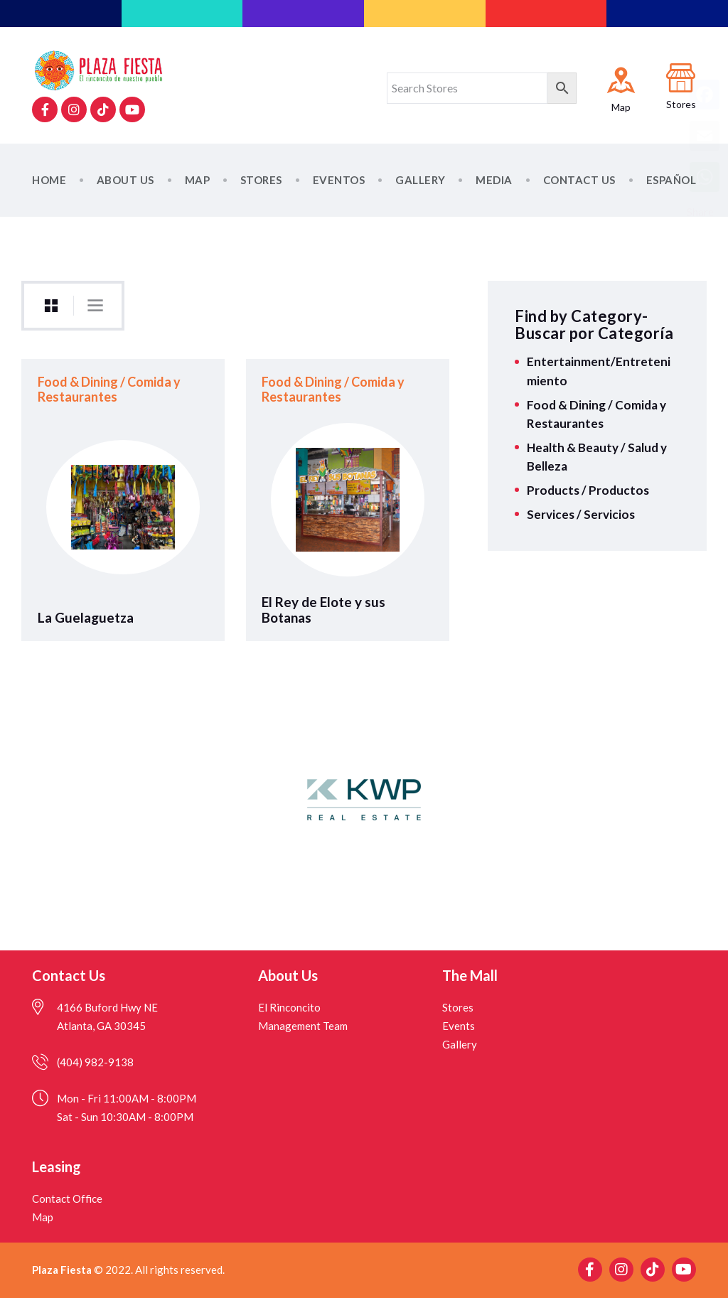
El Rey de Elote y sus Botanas (323, 610)
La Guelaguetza (86, 618)
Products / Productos (588, 490)
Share (700, 211)
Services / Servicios (581, 514)
